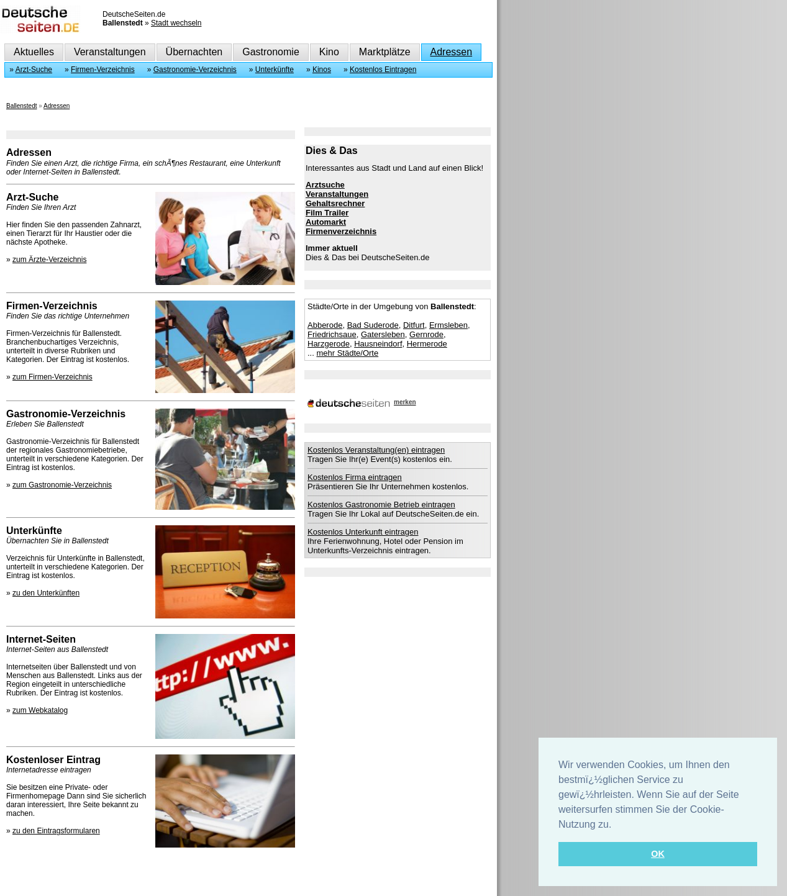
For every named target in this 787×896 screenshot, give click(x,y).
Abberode (324, 325)
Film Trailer (327, 212)
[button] (616, 825)
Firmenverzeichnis (341, 231)
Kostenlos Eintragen (383, 69)
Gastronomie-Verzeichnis (195, 69)
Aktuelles (34, 52)
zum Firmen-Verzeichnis (52, 377)
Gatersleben (383, 334)
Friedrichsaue (332, 334)
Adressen (451, 52)
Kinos (321, 69)
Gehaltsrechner (335, 203)
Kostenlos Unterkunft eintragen (363, 531)
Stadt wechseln (176, 23)
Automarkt (326, 222)
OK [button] (658, 854)
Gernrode (426, 334)
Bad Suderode (373, 325)
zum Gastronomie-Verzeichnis (62, 485)
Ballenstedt (21, 105)
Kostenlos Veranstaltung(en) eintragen (376, 450)
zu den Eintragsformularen (56, 830)
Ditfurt (414, 325)
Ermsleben (448, 325)
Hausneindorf (378, 343)
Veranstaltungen (110, 52)
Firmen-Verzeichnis (103, 69)
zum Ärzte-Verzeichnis (49, 259)
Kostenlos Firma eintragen (354, 477)
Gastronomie (270, 52)
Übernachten (194, 52)
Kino (329, 52)
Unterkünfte (274, 69)
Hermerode (427, 343)
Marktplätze (385, 52)
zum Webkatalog (40, 710)
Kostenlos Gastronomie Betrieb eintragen (381, 504)
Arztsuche (325, 184)
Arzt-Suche (34, 69)
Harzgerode (328, 343)
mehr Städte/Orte (347, 353)
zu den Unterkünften (46, 593)
